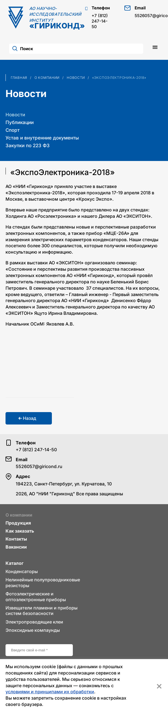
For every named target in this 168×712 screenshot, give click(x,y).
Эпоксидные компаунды (33, 630)
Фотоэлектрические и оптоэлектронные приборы (36, 596)
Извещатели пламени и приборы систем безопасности (42, 610)
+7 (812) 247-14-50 (100, 21)
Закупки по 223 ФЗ (28, 145)
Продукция (18, 523)
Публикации (20, 122)
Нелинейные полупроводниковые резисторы (43, 582)
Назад (27, 418)
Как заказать (20, 531)
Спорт (13, 130)
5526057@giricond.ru (39, 466)
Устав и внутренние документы (42, 138)
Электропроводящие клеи (34, 622)
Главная (19, 78)
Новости (76, 78)
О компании (47, 78)
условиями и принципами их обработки (50, 691)
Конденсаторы (22, 571)
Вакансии (16, 547)
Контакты (16, 539)
